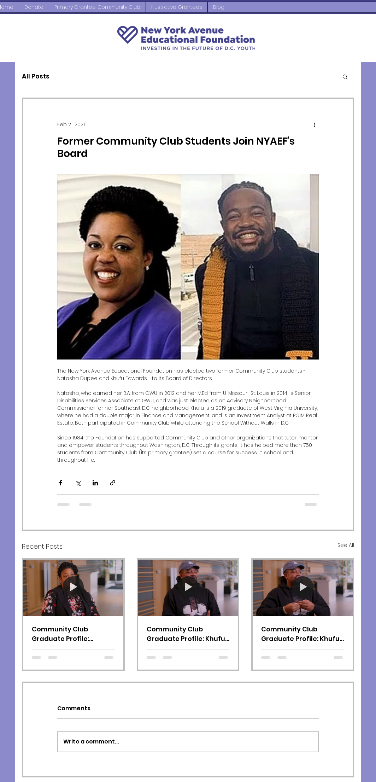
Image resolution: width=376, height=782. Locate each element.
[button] (345, 76)
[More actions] (314, 124)
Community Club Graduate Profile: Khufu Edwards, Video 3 (186, 634)
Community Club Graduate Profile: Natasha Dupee (60, 634)
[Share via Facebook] (60, 482)
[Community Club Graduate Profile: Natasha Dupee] (73, 588)
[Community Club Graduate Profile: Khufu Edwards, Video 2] (303, 588)
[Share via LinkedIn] (95, 482)
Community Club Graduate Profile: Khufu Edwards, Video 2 (300, 634)
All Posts (35, 76)
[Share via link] (112, 482)
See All (345, 545)
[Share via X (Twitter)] (78, 482)
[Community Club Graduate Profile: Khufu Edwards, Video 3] (188, 588)
